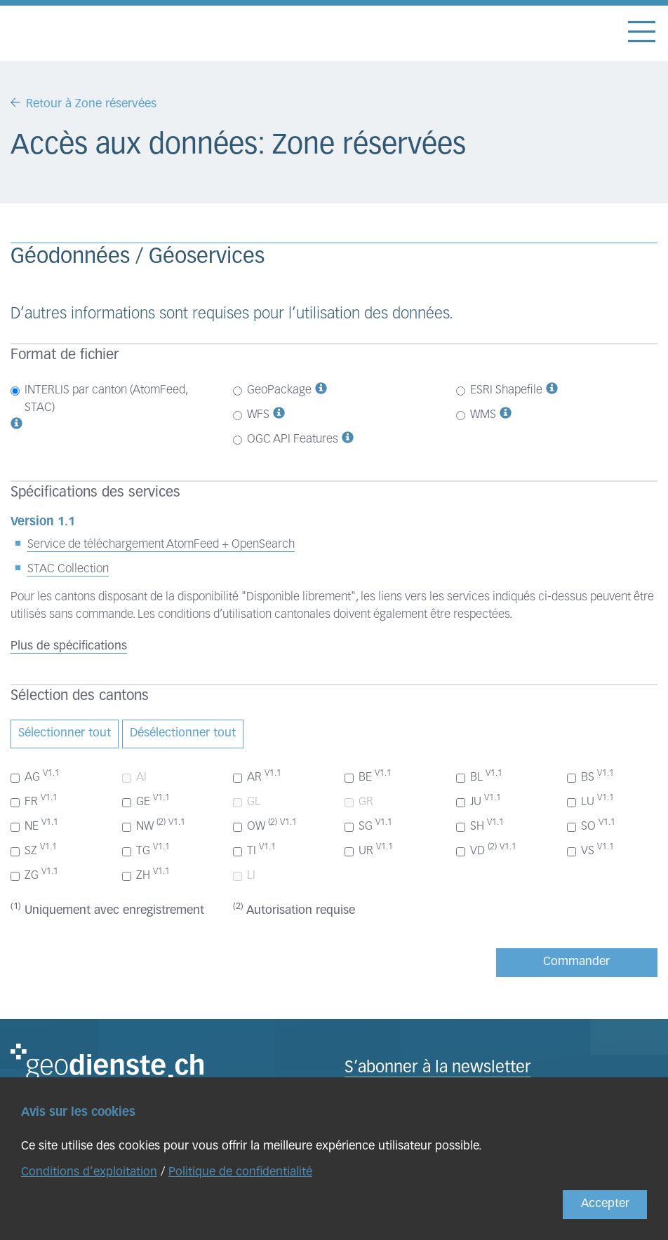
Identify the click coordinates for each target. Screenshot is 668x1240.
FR (34, 801)
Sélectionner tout (64, 733)
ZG (34, 875)
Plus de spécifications (69, 646)
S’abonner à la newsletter (438, 1068)
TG (146, 850)
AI (134, 777)
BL (479, 776)
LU (590, 801)
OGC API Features (285, 439)
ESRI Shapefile (499, 390)
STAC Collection (68, 569)
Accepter (605, 1204)
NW (153, 825)
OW (265, 825)
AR (257, 776)
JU (478, 801)
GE (146, 801)
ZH (146, 875)
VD (486, 850)
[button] (16, 425)
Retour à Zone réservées (91, 104)
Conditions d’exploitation (89, 1172)
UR (369, 850)
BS (590, 776)
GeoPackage (272, 390)
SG (368, 825)
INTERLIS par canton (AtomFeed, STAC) (99, 399)
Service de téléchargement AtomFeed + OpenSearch (161, 545)
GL (246, 802)
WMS (476, 415)
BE (368, 776)
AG (35, 776)
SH (480, 825)
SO (591, 825)
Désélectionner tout (183, 733)
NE (34, 825)
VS (590, 850)
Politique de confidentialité (240, 1172)
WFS (251, 415)
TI (254, 850)
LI (244, 876)
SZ (34, 850)
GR (359, 802)
